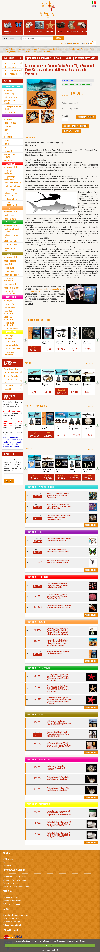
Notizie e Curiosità (11, 375)
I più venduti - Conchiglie (37, 577)
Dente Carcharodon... (61, 385)
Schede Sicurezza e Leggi (11, 380)
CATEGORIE (8, 81)
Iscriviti (9, 480)
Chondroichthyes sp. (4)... (88, 428)
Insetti (18, 27)
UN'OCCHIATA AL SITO (12, 58)
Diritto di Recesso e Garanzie (16, 915)
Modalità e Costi (11, 897)
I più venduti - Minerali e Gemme (40, 487)
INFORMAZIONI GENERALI (9, 397)
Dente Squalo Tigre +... (34, 471)
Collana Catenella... (87, 342)
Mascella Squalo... (59, 471)
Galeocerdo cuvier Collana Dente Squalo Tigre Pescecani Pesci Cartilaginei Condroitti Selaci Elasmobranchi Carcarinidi (48, 50)
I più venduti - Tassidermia (38, 759)
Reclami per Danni (12, 918)
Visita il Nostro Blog (11, 368)
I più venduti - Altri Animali (38, 668)
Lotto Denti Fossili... (60, 342)
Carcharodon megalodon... (74, 428)
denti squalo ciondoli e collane (24, 49)
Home (70, 43)
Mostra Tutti (90, 364)
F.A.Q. (7, 862)
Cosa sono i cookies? (50, 950)
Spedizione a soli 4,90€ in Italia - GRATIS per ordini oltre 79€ (60, 58)
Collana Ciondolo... (73, 342)
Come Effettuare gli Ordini (15, 876)
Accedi (63, 43)
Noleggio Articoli (11, 883)
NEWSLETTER (9, 454)
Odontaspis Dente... (87, 385)
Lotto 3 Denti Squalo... (88, 471)
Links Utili (7, 388)
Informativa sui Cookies (14, 925)
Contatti (77, 43)
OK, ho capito (50, 945)
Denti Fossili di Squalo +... (48, 471)
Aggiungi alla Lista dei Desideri (75, 126)
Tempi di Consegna (12, 904)
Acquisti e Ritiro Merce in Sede (17, 886)
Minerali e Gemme (7, 28)
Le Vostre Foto (9, 385)
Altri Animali (50, 27)
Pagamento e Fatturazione (15, 880)
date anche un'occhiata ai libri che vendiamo (45, 290)
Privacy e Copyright (12, 922)
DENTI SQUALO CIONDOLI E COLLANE (77, 84)
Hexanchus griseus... (33, 385)
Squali (39, 27)
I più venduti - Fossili (35, 714)
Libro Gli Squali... (45, 342)
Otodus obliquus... (46, 385)
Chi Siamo (9, 859)
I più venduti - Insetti (35, 532)
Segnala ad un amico (71, 131)
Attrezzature (82, 27)
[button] (27, 339)
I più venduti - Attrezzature (38, 804)
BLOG (85, 43)
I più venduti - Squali (35, 621)
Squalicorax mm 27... (73, 385)
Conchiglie (29, 27)
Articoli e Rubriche (11, 372)
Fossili (61, 27)
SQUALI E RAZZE (69, 81)
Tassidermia (71, 27)
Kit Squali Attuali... (32, 342)
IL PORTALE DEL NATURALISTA (10, 363)
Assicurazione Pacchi (13, 901)
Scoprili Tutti (90, 525)
